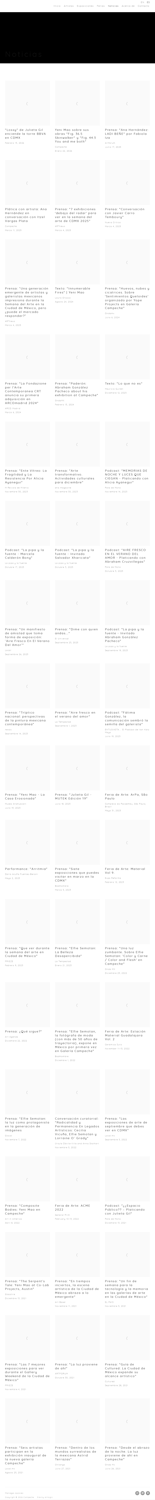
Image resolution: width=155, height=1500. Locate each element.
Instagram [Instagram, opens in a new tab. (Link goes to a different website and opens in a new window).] (137, 1493)
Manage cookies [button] (14, 1493)
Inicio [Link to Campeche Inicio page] (57, 6)
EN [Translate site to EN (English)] (142, 2)
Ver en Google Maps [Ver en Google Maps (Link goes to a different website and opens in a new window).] (148, 1493)
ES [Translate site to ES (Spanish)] (148, 2)
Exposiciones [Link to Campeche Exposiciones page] (85, 6)
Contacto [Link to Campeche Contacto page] (143, 6)
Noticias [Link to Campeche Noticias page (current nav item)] (113, 6)
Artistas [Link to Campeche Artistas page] (69, 6)
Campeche (15, 6)
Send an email (143, 1493)
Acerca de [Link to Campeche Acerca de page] (128, 6)
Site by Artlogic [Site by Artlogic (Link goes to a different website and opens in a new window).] (45, 1497)
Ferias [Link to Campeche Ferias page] (101, 6)
